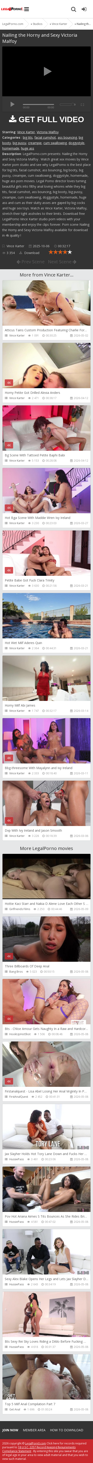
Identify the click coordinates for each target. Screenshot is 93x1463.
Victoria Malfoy (48, 132)
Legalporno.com (12, 9)
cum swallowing (55, 143)
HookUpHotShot (20, 1034)
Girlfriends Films (19, 909)
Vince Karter (26, 132)
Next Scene (62, 262)
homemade (10, 148)
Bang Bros (16, 972)
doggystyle (76, 143)
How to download (66, 1430)
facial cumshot (45, 137)
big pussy (19, 143)
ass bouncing (67, 137)
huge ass (27, 148)
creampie (35, 143)
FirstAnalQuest (18, 1097)
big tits (28, 137)
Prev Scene (31, 262)
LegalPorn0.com (35, 1443)
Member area (34, 1430)
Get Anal (14, 1409)
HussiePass (16, 1159)
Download (29, 253)
